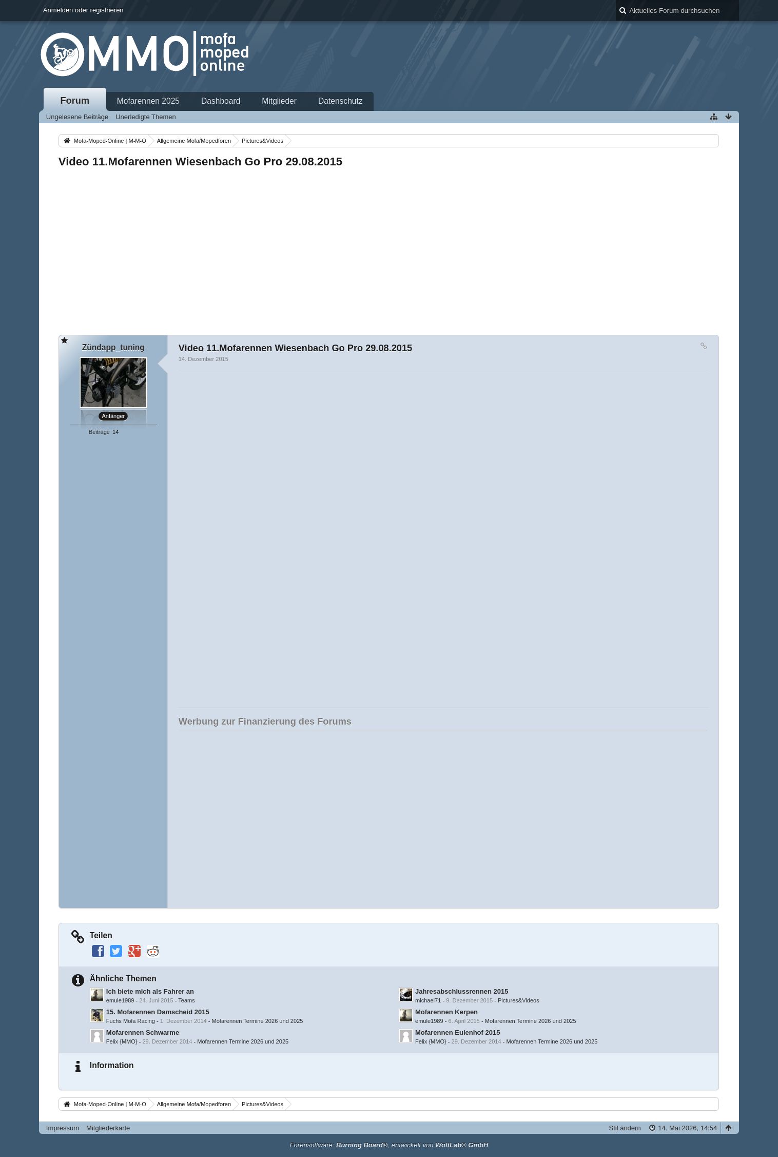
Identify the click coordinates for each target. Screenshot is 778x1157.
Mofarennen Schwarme (142, 1032)
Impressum (62, 1128)
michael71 (428, 1000)
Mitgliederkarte (108, 1128)
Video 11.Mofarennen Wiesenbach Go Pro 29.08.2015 (200, 161)
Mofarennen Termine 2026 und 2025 (257, 1021)
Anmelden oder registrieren (83, 10)
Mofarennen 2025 (148, 101)
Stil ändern (624, 1128)
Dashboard (220, 101)
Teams (186, 1000)
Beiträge (99, 432)
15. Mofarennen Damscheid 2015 (157, 1012)
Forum (75, 101)
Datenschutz (340, 101)
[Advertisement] (366, 248)
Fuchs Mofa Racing (130, 1021)
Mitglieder (279, 101)
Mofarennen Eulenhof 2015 (457, 1032)
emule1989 (120, 1000)
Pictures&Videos (518, 1000)
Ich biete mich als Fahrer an (150, 991)
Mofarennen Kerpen (446, 1012)
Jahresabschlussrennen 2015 (461, 991)
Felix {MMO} (122, 1041)
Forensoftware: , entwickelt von (389, 1145)
